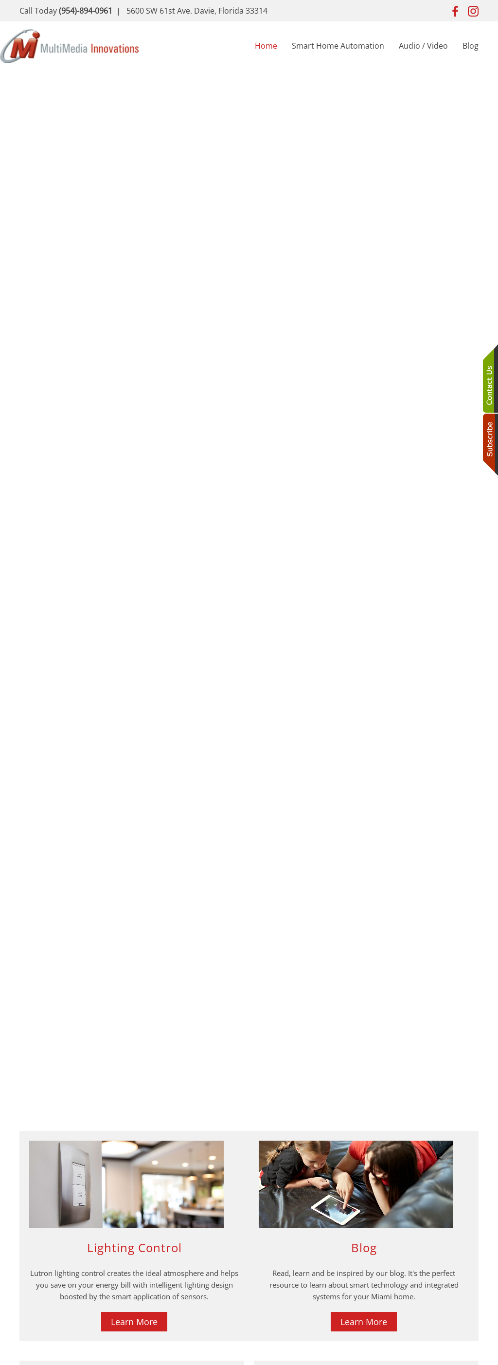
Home (266, 45)
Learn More (134, 1322)
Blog (470, 45)
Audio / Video (423, 45)
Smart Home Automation (338, 45)
